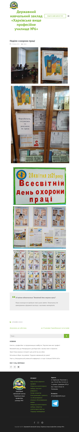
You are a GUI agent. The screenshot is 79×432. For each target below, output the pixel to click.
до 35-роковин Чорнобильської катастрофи (55, 328)
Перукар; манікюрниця (37, 411)
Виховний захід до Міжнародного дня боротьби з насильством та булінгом (33, 349)
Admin (24, 44)
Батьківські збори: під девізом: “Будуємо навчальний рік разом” (30, 355)
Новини (20, 322)
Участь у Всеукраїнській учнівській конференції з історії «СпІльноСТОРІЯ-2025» (35, 358)
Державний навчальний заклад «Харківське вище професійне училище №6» (26, 20)
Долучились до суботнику (18, 328)
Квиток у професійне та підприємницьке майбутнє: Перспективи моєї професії (35, 345)
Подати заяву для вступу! (55, 16)
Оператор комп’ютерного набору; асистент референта (38, 388)
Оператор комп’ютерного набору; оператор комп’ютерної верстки (38, 407)
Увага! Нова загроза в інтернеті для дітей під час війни (27, 352)
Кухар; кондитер (35, 393)
